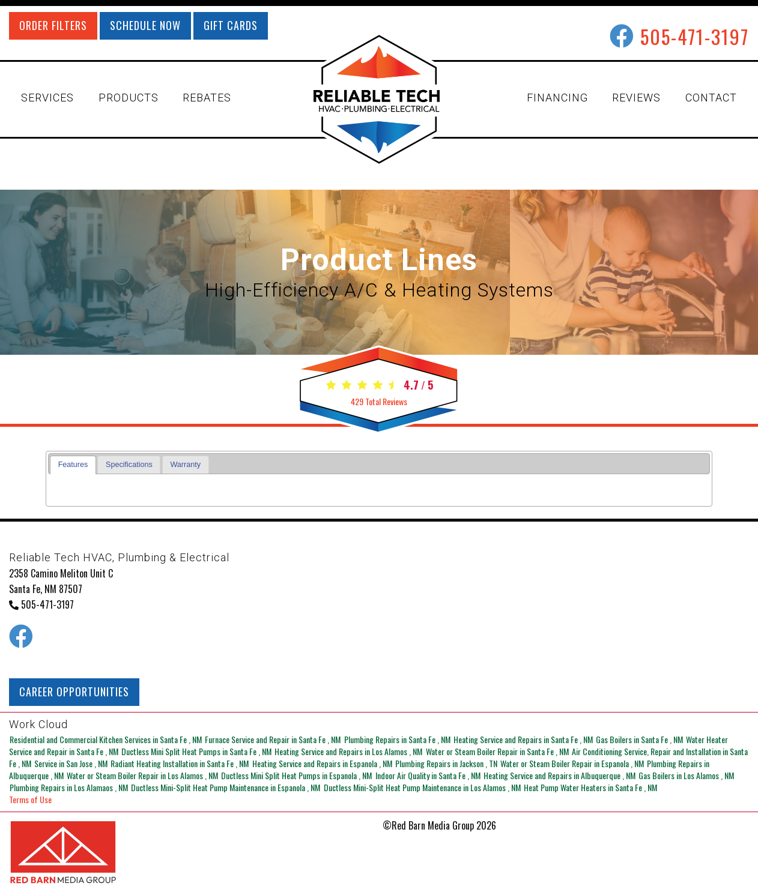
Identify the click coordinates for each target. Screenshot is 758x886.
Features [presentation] (73, 464)
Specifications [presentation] (129, 464)
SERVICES (47, 97)
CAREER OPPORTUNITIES (74, 691)
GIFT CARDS (231, 25)
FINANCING (557, 97)
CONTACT (711, 97)
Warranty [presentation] (185, 464)
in (106, 739)
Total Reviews (379, 401)
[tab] (73, 465)
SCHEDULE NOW (145, 25)
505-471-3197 (694, 36)
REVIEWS (636, 97)
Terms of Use (30, 799)
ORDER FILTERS (53, 25)
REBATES (207, 97)
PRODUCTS (129, 97)
